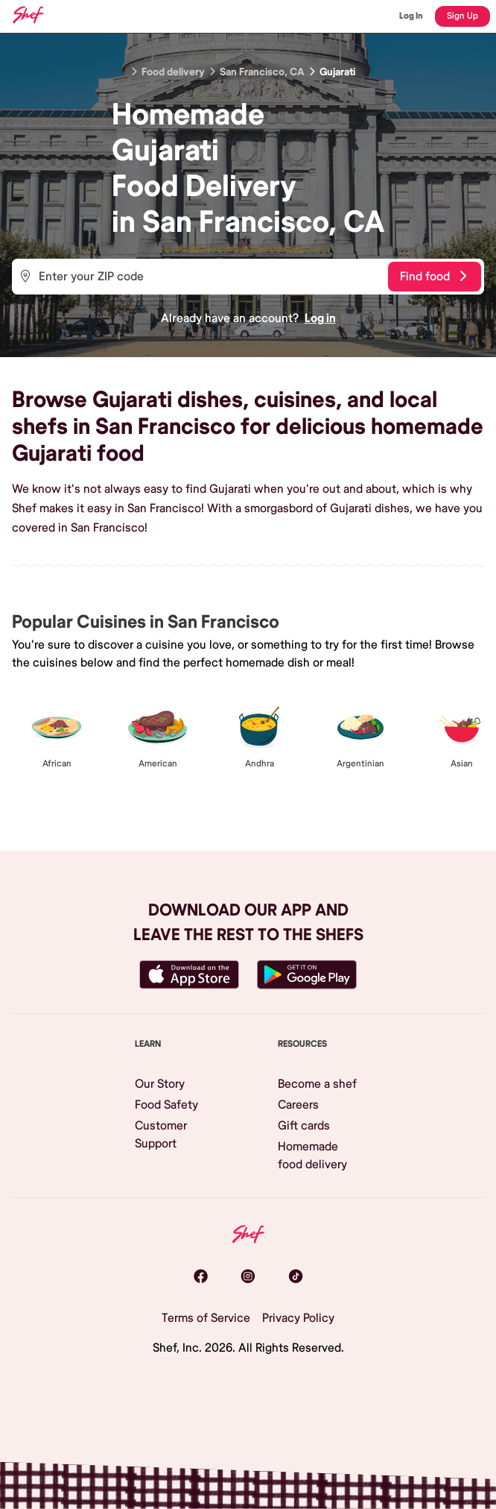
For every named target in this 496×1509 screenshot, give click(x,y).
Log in (320, 318)
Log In (411, 16)
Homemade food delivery (312, 1155)
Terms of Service (206, 1318)
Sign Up (462, 16)
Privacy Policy (298, 1318)
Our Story (160, 1084)
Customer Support (161, 1134)
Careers (298, 1104)
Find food (433, 276)
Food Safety (166, 1104)
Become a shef (317, 1084)
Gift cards (304, 1125)
